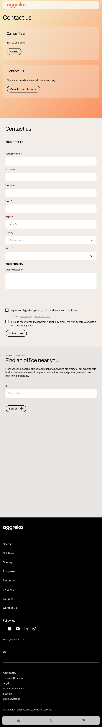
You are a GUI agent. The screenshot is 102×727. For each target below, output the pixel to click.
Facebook (9, 628)
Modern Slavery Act (13, 688)
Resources (9, 580)
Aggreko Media (17, 628)
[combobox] (9, 224)
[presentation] (28, 298)
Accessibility (9, 672)
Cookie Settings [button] (11, 698)
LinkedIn (26, 628)
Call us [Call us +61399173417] (14, 51)
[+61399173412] (51, 720)
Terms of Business (13, 678)
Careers (8, 598)
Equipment (9, 571)
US (5, 651)
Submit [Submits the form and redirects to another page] (13, 333)
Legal (6, 683)
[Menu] (92, 5)
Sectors (8, 544)
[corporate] (16, 5)
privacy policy (25, 316)
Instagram (34, 628)
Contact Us (10, 607)
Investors (8, 589)
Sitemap (8, 562)
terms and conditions (42, 316)
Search (8, 386)
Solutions (8, 553)
